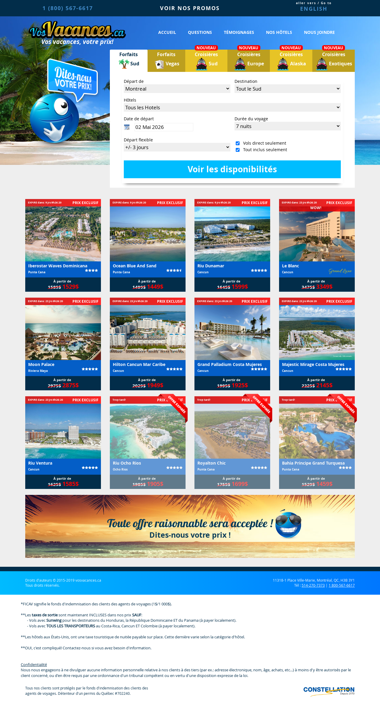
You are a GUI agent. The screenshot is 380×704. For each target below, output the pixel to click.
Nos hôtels (279, 32)
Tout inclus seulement (264, 149)
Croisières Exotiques (333, 60)
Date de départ (139, 118)
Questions (200, 32)
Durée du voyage (251, 118)
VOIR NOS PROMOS (190, 8)
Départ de (134, 81)
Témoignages (239, 32)
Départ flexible (138, 140)
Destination (246, 81)
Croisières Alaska (291, 60)
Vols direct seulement (263, 143)
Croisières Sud (206, 60)
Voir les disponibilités (232, 169)
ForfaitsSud (128, 60)
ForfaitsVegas (166, 60)
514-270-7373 (313, 585)
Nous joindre (319, 32)
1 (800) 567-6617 (67, 8)
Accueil (167, 32)
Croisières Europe (249, 60)
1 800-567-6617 (342, 585)
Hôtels (130, 100)
